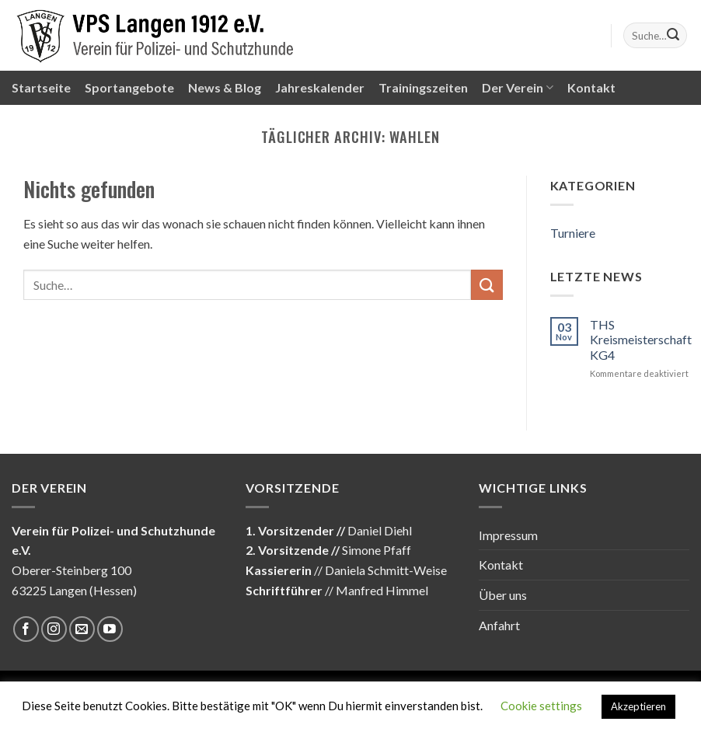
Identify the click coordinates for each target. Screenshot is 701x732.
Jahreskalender (319, 87)
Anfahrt (499, 625)
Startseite (41, 87)
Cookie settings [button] (541, 706)
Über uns (503, 594)
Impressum (508, 535)
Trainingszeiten (423, 87)
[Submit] (673, 36)
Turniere (572, 232)
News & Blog (224, 87)
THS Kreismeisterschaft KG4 (641, 339)
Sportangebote (129, 87)
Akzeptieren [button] (638, 706)
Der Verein (517, 88)
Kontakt (591, 87)
